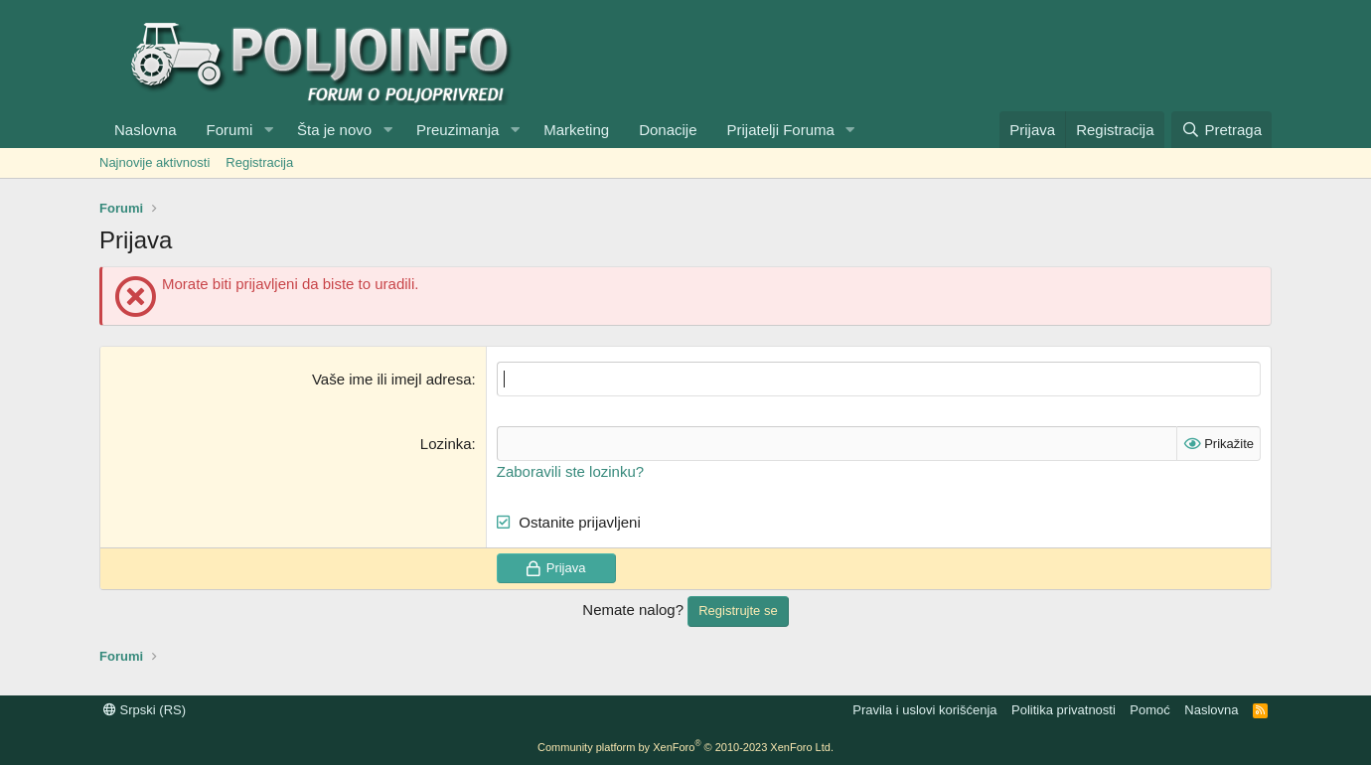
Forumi (230, 129)
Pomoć (1149, 709)
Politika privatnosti (1063, 709)
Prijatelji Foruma (781, 129)
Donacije (667, 129)
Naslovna (145, 129)
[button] (268, 129)
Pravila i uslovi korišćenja (924, 709)
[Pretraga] (1221, 129)
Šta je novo (334, 129)
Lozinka (446, 443)
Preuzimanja (457, 129)
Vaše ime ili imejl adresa (392, 379)
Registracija (259, 162)
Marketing (576, 129)
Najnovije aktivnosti (154, 162)
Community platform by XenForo (685, 747)
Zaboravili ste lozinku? (570, 471)
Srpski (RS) (144, 709)
